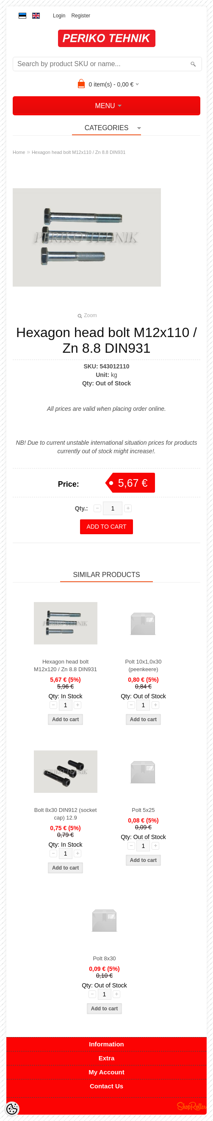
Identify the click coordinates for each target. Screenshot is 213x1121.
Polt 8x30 (104, 958)
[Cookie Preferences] (11, 1109)
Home (19, 152)
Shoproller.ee (192, 1106)
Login (59, 16)
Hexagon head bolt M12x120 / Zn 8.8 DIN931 (65, 665)
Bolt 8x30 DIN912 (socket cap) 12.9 (65, 814)
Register (80, 16)
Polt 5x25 (143, 810)
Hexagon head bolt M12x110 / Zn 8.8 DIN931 (78, 152)
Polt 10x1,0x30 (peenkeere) (143, 665)
